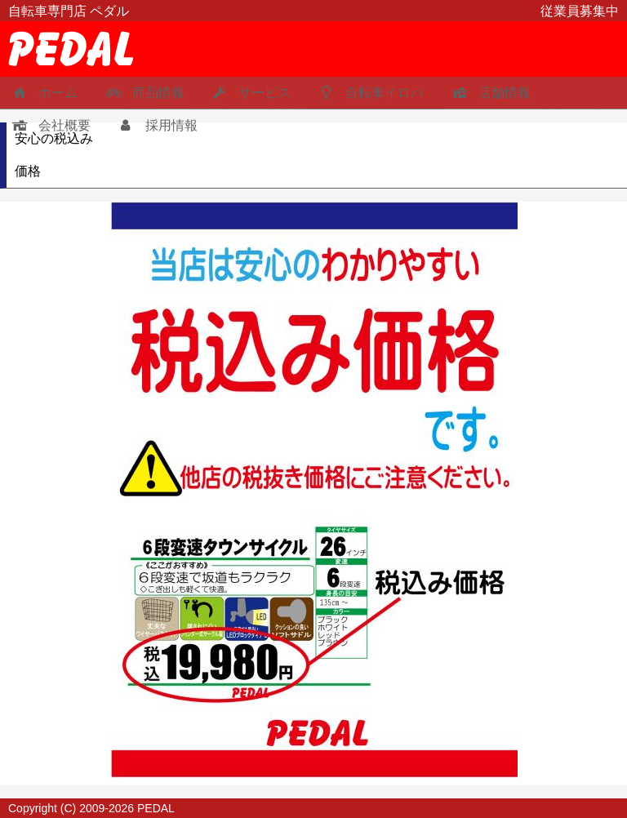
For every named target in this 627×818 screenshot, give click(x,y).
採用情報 (156, 125)
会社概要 (49, 125)
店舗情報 (489, 93)
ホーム (43, 93)
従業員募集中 (579, 11)
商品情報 (143, 93)
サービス (250, 93)
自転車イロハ (369, 93)
